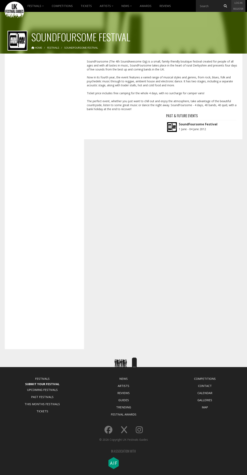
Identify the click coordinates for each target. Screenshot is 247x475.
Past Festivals (42, 397)
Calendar (204, 393)
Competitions (62, 6)
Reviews (165, 6)
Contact (205, 386)
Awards (145, 6)
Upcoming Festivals (42, 390)
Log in (238, 3)
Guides (123, 400)
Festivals (35, 6)
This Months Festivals (42, 404)
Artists (106, 6)
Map (205, 407)
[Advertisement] (41, 119)
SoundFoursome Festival (198, 124)
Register (238, 9)
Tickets (86, 6)
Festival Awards (123, 414)
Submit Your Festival (42, 384)
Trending (123, 407)
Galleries (204, 400)
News (126, 6)
